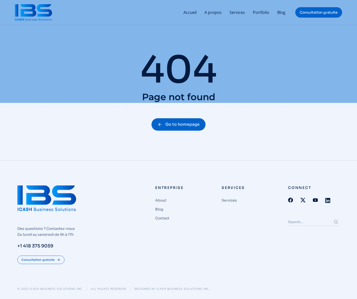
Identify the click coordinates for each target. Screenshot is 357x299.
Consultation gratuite (319, 12)
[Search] (336, 222)
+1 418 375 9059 (35, 246)
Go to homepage (178, 124)
